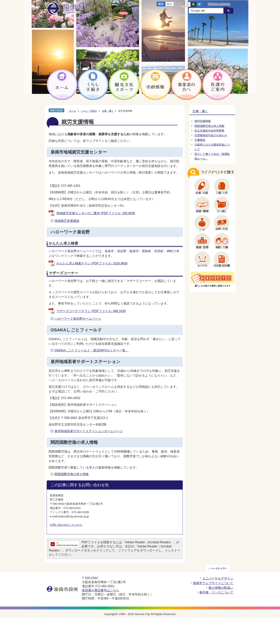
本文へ (135, 3)
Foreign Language (219, 3)
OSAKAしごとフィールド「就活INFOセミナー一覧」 (91, 350)
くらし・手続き (89, 111)
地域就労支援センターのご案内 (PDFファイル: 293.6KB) (95, 213)
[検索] (207, 10)
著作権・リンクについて (216, 592)
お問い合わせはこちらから (66, 524)
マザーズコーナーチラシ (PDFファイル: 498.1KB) (91, 311)
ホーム (72, 111)
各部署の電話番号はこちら (100, 590)
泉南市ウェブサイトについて (213, 583)
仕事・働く (108, 111)
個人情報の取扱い (220, 587)
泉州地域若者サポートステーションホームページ (88, 431)
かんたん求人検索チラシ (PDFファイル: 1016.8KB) (92, 263)
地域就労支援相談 (66, 220)
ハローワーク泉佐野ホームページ (77, 318)
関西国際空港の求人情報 (71, 474)
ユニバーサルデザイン (217, 578)
